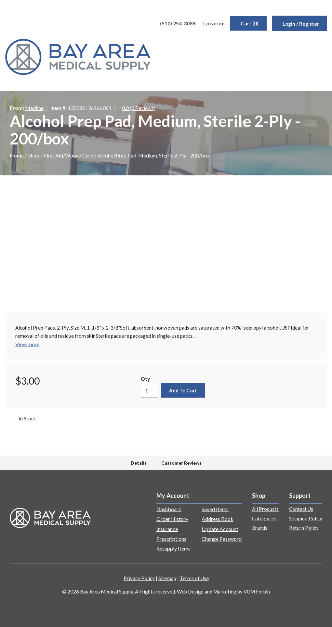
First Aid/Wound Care (68, 155)
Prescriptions (171, 539)
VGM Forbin (257, 591)
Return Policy (304, 528)
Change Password (222, 539)
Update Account (220, 529)
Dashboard (168, 509)
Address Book (217, 519)
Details (139, 463)
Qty (145, 379)
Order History (172, 519)
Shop (33, 155)
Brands (259, 528)
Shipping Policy (305, 518)
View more (27, 344)
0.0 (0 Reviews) (138, 108)
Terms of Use (194, 578)
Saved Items (215, 509)
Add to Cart (183, 390)
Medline (34, 108)
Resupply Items (173, 548)
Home (17, 155)
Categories (264, 518)
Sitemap (167, 578)
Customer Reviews (181, 463)
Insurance (167, 529)
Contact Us (301, 509)
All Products (265, 509)
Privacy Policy (139, 578)
